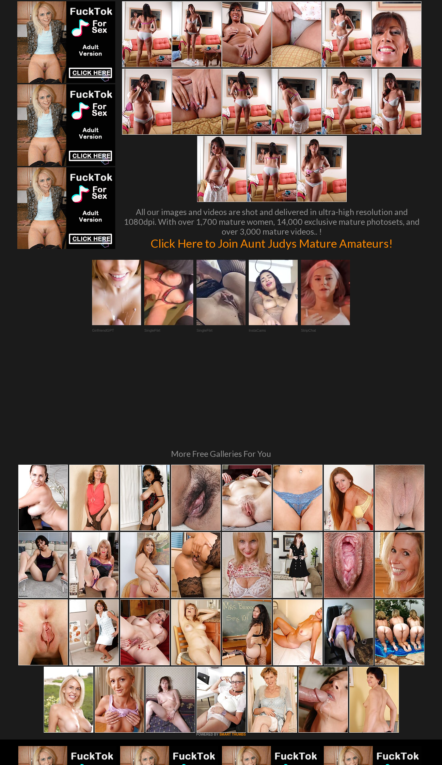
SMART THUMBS (232, 645)
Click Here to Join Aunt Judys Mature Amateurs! (271, 243)
